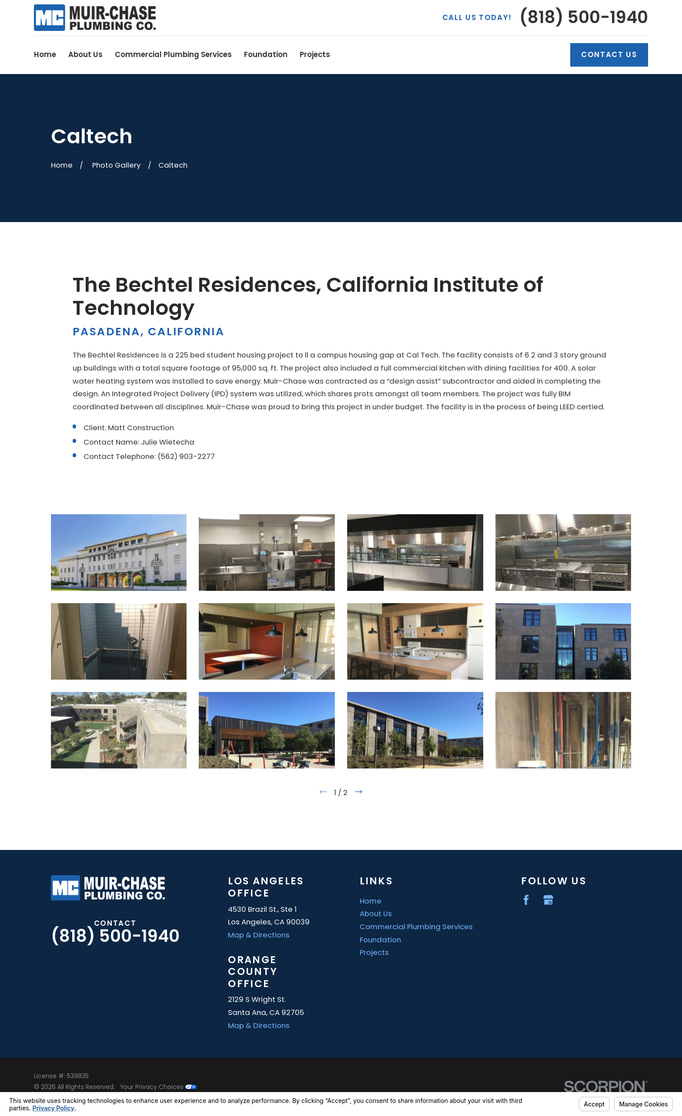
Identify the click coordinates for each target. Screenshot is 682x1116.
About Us (376, 913)
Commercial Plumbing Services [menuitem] (173, 54)
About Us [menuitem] (85, 54)
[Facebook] (526, 900)
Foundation (380, 939)
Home (370, 901)
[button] (119, 552)
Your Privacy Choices (158, 1086)
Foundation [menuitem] (266, 54)
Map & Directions (259, 935)
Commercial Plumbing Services (416, 926)
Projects (374, 952)
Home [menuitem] (45, 54)
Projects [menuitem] (315, 54)
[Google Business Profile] (548, 900)
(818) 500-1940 (583, 17)
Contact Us (609, 54)
